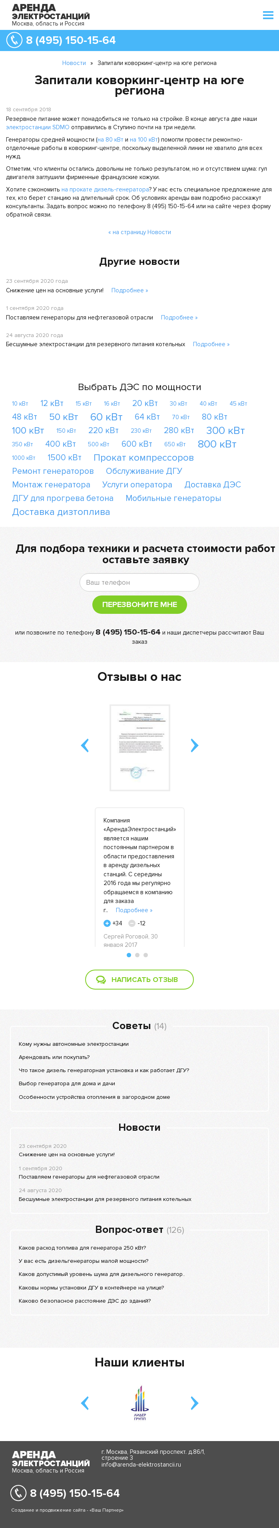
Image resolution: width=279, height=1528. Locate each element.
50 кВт (63, 417)
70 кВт (181, 417)
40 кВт (208, 403)
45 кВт (238, 403)
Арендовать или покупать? (54, 1057)
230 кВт (141, 430)
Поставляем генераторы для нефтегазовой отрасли (79, 317)
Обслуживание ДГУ (144, 471)
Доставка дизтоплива (61, 512)
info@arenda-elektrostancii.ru (141, 1464)
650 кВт (175, 444)
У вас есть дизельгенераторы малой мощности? (83, 1261)
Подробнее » (130, 290)
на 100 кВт (144, 139)
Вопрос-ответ (129, 1229)
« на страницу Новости (139, 232)
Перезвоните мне (139, 604)
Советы (131, 1026)
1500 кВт (65, 458)
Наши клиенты (140, 1362)
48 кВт (24, 417)
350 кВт (22, 444)
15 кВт (84, 403)
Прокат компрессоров (144, 457)
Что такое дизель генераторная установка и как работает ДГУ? (104, 1070)
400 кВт (60, 444)
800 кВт (217, 444)
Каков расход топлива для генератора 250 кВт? (82, 1247)
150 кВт (66, 430)
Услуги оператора (137, 485)
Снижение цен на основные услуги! (55, 290)
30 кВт (178, 403)
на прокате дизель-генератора (105, 189)
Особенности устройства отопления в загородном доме (94, 1097)
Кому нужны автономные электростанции (74, 1044)
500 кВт (99, 444)
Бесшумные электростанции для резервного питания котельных (95, 344)
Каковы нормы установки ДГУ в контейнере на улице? (91, 1287)
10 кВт (20, 403)
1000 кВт (24, 457)
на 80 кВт (111, 139)
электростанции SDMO (38, 127)
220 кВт (103, 431)
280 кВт (179, 431)
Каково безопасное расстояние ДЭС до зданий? (85, 1300)
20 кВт (145, 403)
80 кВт (214, 417)
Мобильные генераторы (173, 498)
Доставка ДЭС (212, 485)
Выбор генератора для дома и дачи (67, 1083)
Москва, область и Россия (48, 23)
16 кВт (112, 403)
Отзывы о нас (139, 677)
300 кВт (225, 430)
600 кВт (137, 444)
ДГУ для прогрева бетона (63, 498)
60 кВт (106, 417)
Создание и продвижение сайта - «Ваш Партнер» (67, 1510)
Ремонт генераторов (53, 471)
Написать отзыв (145, 979)
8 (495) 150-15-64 (71, 40)
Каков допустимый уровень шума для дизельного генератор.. (102, 1274)
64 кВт (147, 417)
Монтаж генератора (51, 485)
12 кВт (52, 403)
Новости (74, 63)
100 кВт (28, 430)
